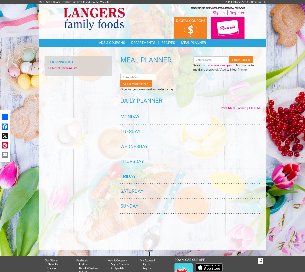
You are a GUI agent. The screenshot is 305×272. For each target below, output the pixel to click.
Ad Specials (117, 268)
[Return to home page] (94, 18)
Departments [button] (143, 43)
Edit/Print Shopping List (62, 67)
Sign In (219, 12)
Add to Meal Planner (136, 83)
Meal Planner (193, 43)
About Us (52, 264)
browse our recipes (219, 65)
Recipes (168, 43)
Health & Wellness (89, 268)
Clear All (254, 108)
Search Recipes (241, 59)
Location (52, 268)
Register (237, 12)
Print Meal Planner (233, 108)
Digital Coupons (120, 264)
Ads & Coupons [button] (112, 43)
